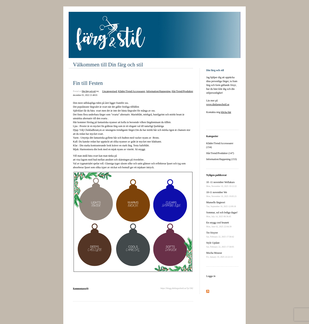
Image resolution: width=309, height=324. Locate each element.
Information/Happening (158, 91)
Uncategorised (109, 91)
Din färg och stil (89, 91)
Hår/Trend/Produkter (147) (220, 153)
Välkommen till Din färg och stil (108, 64)
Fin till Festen (88, 83)
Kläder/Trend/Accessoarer (131, 91)
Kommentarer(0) (81, 288)
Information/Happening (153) (221, 159)
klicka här (226, 112)
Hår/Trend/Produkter (182, 91)
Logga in (210, 276)
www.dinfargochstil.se (217, 104)
